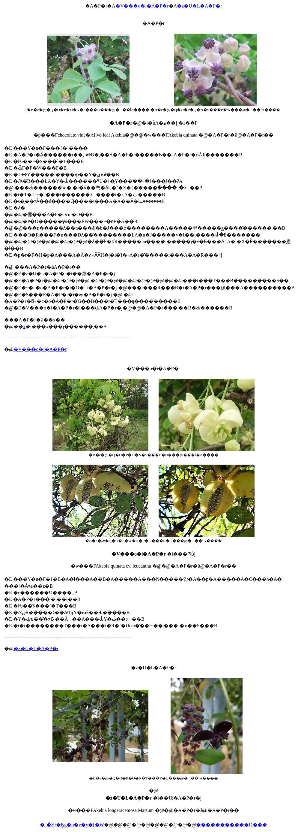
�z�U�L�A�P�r (199, 5)
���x (24, 326)
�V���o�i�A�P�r (142, 5)
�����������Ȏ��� (231, 824)
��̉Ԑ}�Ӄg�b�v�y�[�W (72, 824)
